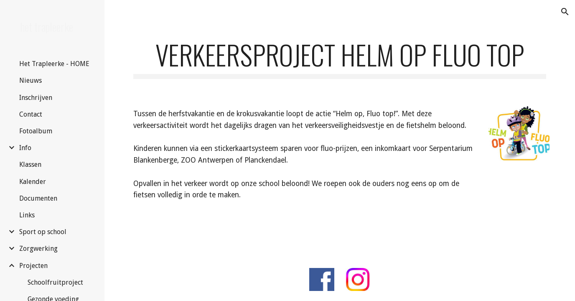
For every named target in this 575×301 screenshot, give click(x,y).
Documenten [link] (38, 198)
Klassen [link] (30, 164)
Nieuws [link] (30, 80)
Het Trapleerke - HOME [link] (54, 64)
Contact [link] (30, 114)
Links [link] (27, 215)
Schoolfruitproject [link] (55, 282)
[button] (565, 12)
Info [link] (25, 148)
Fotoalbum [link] (35, 131)
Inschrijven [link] (35, 98)
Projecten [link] (33, 266)
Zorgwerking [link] (38, 249)
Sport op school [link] (42, 232)
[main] (340, 58)
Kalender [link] (32, 182)
